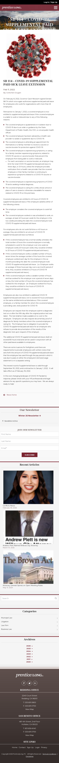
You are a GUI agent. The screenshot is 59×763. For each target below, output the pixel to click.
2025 (29, 649)
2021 (29, 659)
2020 (29, 662)
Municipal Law (6, 618)
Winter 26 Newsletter (29, 416)
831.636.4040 (30, 728)
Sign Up (54, 2)
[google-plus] (35, 683)
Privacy (44, 747)
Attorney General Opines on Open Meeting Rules (23, 585)
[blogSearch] (56, 598)
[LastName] (29, 441)
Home (14, 747)
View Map (29, 709)
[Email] (29, 448)
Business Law (6, 629)
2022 (29, 657)
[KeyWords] (29, 598)
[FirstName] (29, 434)
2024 (29, 651)
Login (37, 747)
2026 (29, 646)
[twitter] (29, 683)
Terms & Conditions (49, 754)
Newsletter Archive (11, 421)
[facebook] (24, 683)
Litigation (4, 622)
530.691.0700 (30, 706)
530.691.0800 (30, 702)
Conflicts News (9, 506)
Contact (22, 747)
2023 (29, 654)
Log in (46, 2)
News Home (12, 395)
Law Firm (4, 625)
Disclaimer (30, 756)
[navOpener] (55, 7)
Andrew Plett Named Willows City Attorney (20, 546)
